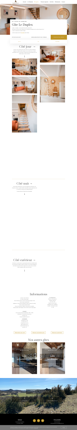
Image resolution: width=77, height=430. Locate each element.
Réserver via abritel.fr (57, 332)
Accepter (63, 427)
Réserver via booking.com (38, 332)
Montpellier (23, 32)
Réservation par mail (20, 332)
